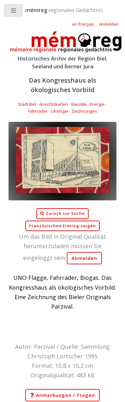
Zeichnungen (84, 111)
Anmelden (84, 258)
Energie (97, 104)
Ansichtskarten (53, 104)
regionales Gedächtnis (58, 10)
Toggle (14, 12)
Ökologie (59, 111)
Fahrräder (37, 111)
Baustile (79, 104)
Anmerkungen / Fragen (62, 395)
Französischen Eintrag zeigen (62, 226)
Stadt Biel (27, 104)
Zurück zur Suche (62, 213)
